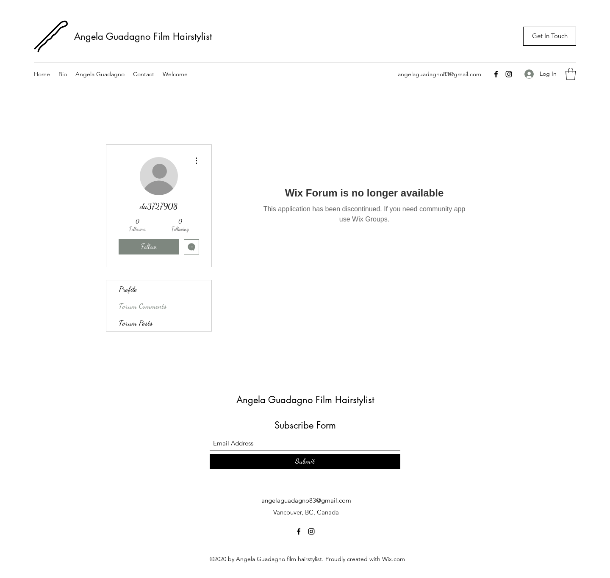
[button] (571, 74)
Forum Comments (142, 305)
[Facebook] (496, 74)
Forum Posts (135, 322)
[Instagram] (509, 74)
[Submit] (305, 461)
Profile (128, 288)
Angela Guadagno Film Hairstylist (144, 36)
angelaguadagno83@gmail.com (439, 74)
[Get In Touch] (549, 36)
